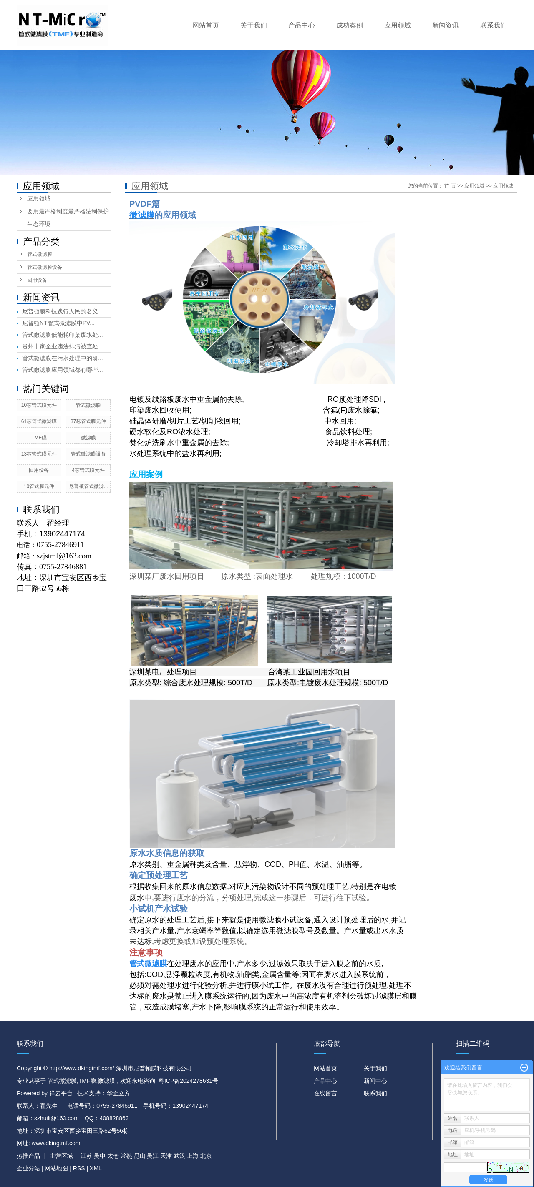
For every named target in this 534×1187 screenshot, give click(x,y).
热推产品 (28, 1155)
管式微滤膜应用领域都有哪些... (62, 369)
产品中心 (301, 25)
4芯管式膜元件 (88, 470)
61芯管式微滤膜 (39, 421)
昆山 (140, 1155)
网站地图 (57, 1168)
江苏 (86, 1155)
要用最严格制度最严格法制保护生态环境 (68, 217)
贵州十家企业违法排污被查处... (62, 346)
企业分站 (28, 1168)
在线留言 (325, 1093)
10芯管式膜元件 (39, 405)
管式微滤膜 (39, 254)
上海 (193, 1155)
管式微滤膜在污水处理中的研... (62, 358)
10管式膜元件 (39, 486)
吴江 (153, 1155)
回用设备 (37, 280)
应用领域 (397, 25)
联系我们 (493, 25)
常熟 (126, 1155)
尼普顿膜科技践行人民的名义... (62, 311)
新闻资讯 (445, 25)
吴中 (100, 1155)
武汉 (179, 1155)
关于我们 (253, 25)
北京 (206, 1155)
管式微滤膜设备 (44, 267)
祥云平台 (61, 1093)
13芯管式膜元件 (39, 454)
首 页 (450, 186)
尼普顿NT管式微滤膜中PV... (58, 323)
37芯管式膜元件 (88, 421)
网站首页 (205, 25)
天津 (166, 1155)
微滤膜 (88, 438)
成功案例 (349, 25)
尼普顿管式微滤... (88, 486)
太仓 (113, 1155)
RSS (79, 1168)
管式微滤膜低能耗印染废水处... (62, 334)
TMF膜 (39, 438)
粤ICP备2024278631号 (188, 1080)
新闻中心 (375, 1080)
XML (96, 1168)
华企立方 (118, 1093)
